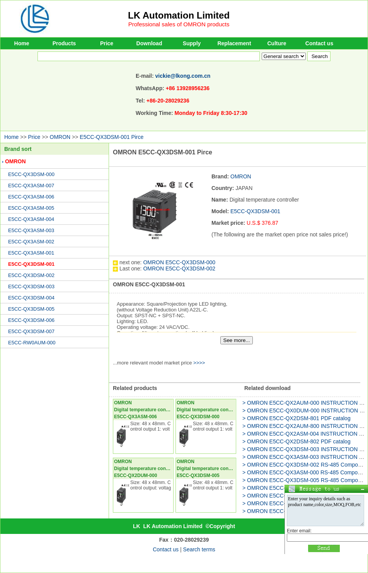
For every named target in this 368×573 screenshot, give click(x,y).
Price (106, 43)
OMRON (60, 137)
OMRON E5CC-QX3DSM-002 (179, 268)
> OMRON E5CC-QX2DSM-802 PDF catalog (296, 441)
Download (149, 43)
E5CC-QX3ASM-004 (31, 219)
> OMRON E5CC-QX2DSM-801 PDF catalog (296, 418)
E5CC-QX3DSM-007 (31, 331)
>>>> (199, 363)
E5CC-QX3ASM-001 (31, 253)
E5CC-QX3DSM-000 (31, 174)
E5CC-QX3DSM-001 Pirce (111, 137)
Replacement (234, 43)
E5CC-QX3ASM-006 (31, 197)
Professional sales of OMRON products (179, 24)
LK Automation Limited (179, 15)
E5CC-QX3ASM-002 (31, 242)
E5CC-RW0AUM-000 (32, 343)
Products (64, 43)
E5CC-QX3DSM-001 (31, 264)
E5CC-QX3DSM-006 (31, 320)
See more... (236, 340)
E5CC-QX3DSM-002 (31, 275)
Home (21, 43)
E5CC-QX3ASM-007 (31, 185)
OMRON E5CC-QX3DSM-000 (179, 262)
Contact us (319, 43)
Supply (192, 43)
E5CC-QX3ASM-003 (31, 230)
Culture (276, 43)
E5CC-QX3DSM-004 (31, 298)
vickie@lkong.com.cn (183, 76)
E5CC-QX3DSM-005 (31, 309)
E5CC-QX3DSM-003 (31, 286)
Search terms (199, 549)
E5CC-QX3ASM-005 (31, 208)
